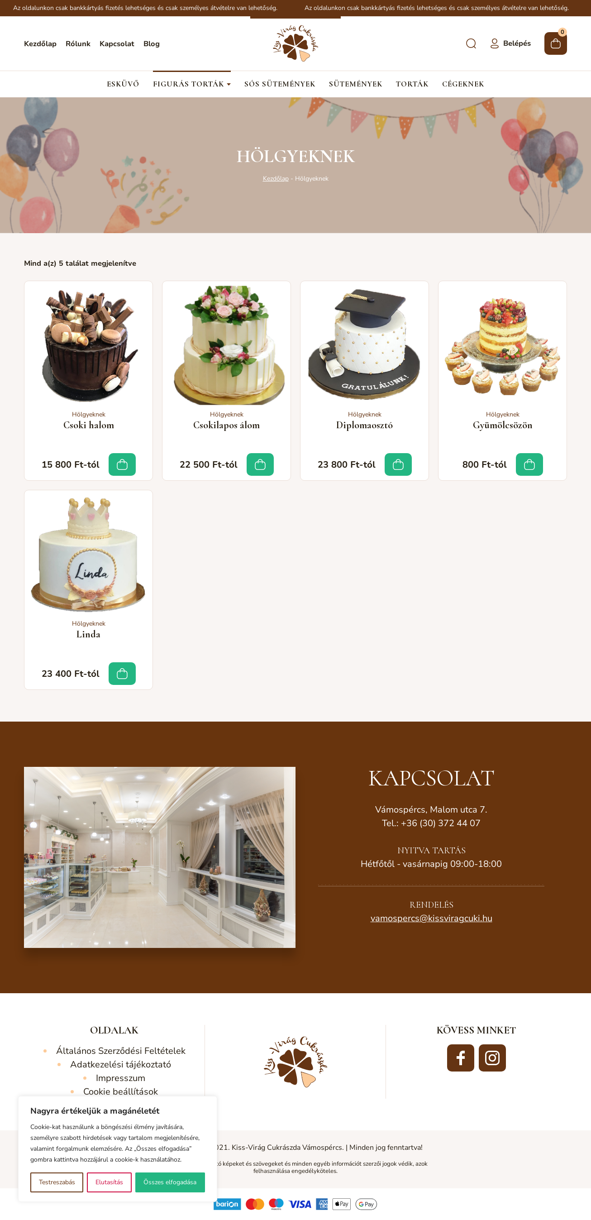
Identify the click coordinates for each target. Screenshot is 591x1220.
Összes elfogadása (169, 1182)
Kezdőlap (40, 44)
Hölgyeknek (88, 414)
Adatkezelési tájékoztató (120, 1064)
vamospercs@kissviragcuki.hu (431, 918)
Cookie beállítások (120, 1092)
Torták (412, 84)
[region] (117, 1149)
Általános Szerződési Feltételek (121, 1051)
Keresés (471, 43)
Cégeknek (463, 84)
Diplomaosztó (364, 425)
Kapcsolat (117, 44)
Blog (151, 44)
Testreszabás (57, 1182)
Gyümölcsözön (503, 425)
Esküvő (123, 84)
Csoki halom (88, 425)
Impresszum (120, 1078)
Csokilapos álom (226, 425)
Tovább (122, 464)
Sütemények (355, 84)
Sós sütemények (279, 84)
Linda (88, 634)
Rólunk (78, 44)
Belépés (517, 43)
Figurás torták (188, 84)
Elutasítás (109, 1182)
